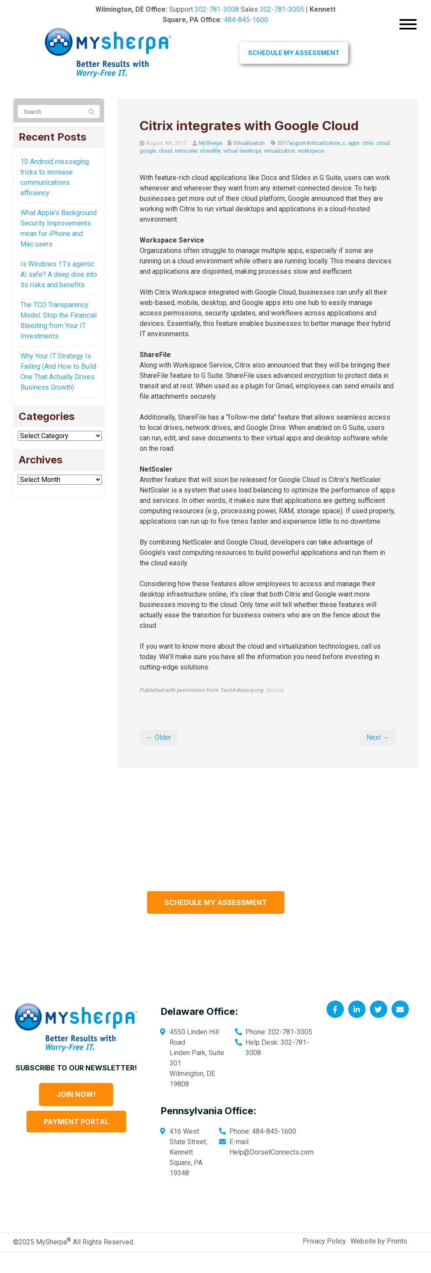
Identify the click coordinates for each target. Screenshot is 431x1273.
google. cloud (156, 151)
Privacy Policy (324, 1262)
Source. (275, 710)
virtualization (279, 151)
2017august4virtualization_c (311, 143)
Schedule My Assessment (294, 52)
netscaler (186, 151)
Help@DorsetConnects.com (271, 1173)
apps (353, 143)
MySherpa (210, 143)
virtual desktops (242, 151)
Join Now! (76, 1115)
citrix (368, 143)
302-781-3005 (282, 9)
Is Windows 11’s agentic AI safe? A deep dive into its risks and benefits (58, 274)
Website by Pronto (378, 1262)
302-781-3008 (217, 9)
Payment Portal (76, 1142)
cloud (383, 143)
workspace (311, 151)
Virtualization (249, 143)
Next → (377, 758)
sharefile (210, 151)
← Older (158, 758)
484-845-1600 (246, 20)
